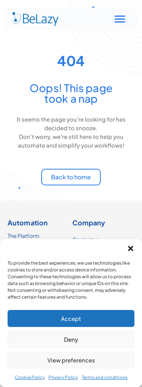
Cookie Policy (30, 377)
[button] (130, 248)
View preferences (71, 360)
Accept (71, 318)
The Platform (23, 235)
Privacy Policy (63, 377)
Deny (71, 339)
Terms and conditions (105, 377)
